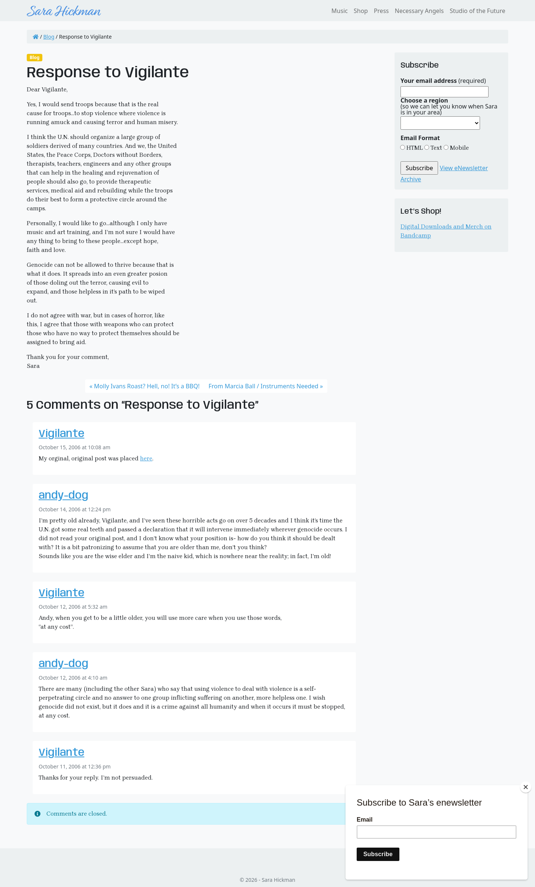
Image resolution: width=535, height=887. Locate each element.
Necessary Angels (419, 11)
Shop (361, 11)
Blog (49, 36)
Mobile (458, 147)
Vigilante (61, 434)
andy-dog (63, 496)
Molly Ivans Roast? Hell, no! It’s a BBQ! (147, 386)
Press (381, 11)
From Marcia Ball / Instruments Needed (263, 386)
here (146, 458)
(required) (443, 81)
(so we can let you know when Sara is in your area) (449, 106)
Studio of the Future (477, 11)
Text (435, 147)
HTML (414, 147)
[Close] (525, 787)
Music (339, 11)
